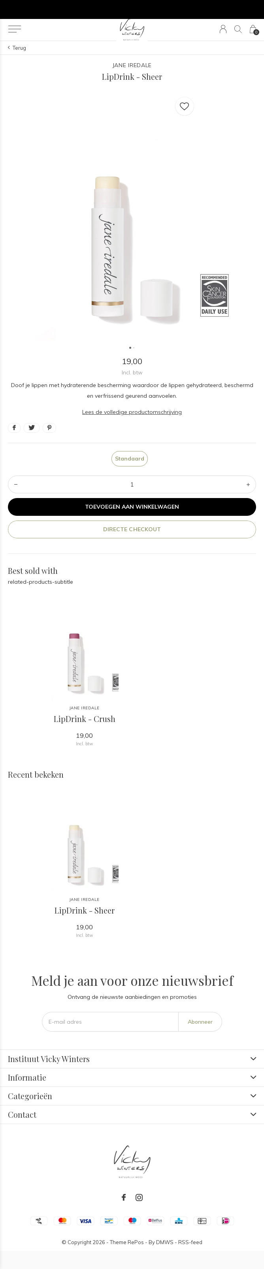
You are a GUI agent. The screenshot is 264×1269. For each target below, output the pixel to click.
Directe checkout (131, 529)
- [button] (16, 484)
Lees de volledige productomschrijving (132, 411)
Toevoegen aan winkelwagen (132, 506)
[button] (14, 29)
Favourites (184, 104)
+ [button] (248, 484)
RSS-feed (190, 1242)
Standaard (129, 458)
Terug (19, 48)
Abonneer (200, 1021)
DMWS (164, 1242)
